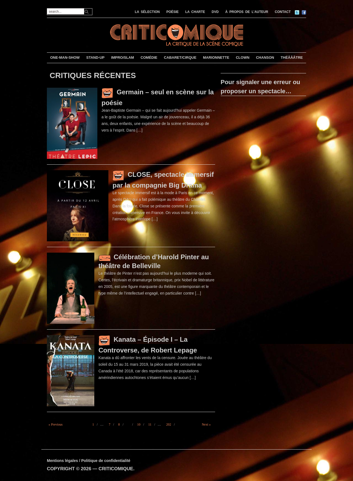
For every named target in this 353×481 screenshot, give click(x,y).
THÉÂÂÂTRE (292, 57)
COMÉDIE (149, 57)
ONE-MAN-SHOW (65, 57)
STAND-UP (95, 57)
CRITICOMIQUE (115, 468)
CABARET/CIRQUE (180, 57)
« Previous (56, 424)
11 (150, 424)
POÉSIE (172, 12)
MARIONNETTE (216, 57)
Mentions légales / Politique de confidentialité (88, 460)
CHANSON (265, 57)
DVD (215, 12)
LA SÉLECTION (147, 12)
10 (138, 424)
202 (168, 424)
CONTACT (283, 12)
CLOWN (242, 57)
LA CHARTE (195, 12)
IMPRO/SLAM (122, 57)
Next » (206, 424)
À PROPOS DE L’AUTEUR (246, 12)
